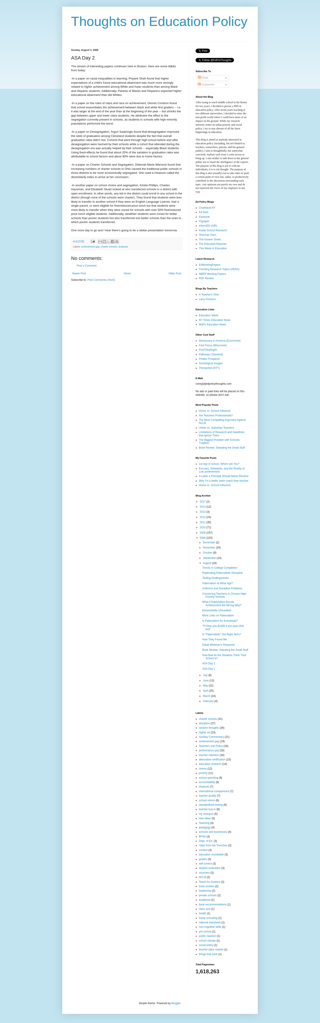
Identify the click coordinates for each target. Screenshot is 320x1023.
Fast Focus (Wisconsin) (213, 345)
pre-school (205, 931)
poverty (203, 773)
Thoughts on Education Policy (159, 21)
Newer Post (79, 273)
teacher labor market (211, 949)
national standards (210, 922)
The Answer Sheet (210, 239)
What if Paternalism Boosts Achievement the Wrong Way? (221, 603)
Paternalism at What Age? (217, 583)
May (206, 685)
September (210, 558)
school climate (207, 940)
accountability (207, 782)
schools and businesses (213, 831)
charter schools (109, 246)
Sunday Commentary (211, 736)
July (205, 675)
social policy (206, 945)
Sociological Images (211, 363)
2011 (203, 522)
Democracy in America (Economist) (219, 340)
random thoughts (209, 727)
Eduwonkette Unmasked (216, 610)
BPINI (202, 836)
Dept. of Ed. (206, 841)
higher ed (204, 732)
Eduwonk (204, 216)
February (208, 701)
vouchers (204, 872)
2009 (203, 532)
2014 (203, 506)
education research (210, 764)
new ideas (205, 818)
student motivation (209, 868)
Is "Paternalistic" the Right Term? (221, 634)
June (206, 680)
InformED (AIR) (208, 225)
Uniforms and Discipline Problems (222, 588)
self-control (205, 863)
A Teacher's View (209, 294)
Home (127, 273)
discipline (204, 723)
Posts (203, 77)
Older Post (174, 273)
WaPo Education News (212, 324)
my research (206, 813)
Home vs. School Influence (215, 410)
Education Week (208, 315)
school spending (208, 777)
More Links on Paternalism (218, 615)
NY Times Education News (214, 320)
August (207, 563)
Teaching (204, 823)
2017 (203, 501)
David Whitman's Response (218, 644)
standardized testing (211, 804)
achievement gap (90, 246)
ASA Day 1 (208, 668)
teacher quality (207, 795)
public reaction (207, 936)
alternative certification (212, 759)
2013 (203, 511)
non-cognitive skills (210, 926)
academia (204, 899)
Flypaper (204, 221)
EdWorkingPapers (209, 264)
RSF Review (206, 278)
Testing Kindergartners (215, 578)
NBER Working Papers (212, 273)
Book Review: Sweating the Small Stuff (222, 447)
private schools (208, 895)
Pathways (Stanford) (211, 354)
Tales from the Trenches (213, 845)
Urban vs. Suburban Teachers (216, 427)
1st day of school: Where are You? (219, 463)
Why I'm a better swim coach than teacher (223, 480)
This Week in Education (213, 248)
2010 (203, 527)
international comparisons (214, 791)
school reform (207, 800)
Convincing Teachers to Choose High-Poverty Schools (224, 595)
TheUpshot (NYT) (209, 368)
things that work (208, 954)
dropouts (123, 246)
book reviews (206, 886)
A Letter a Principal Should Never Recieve (223, 476)
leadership (205, 890)
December (209, 542)
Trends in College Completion (219, 567)
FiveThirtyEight (208, 349)
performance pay (209, 750)
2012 (203, 517)
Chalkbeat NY (207, 207)
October (208, 552)
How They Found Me (214, 639)
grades (203, 859)
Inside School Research (213, 230)
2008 (203, 537)
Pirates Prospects (209, 358)
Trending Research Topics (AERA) (219, 269)
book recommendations (213, 904)
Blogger (175, 1003)
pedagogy (205, 827)
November (209, 547)
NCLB (202, 877)
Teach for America (209, 881)
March (207, 696)
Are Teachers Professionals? (216, 415)
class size (204, 908)
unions (203, 768)
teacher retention (209, 755)
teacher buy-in (207, 809)
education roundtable (211, 854)
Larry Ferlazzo (207, 299)
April (206, 690)
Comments (206, 84)
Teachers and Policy (211, 746)
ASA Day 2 (208, 663)
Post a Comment (86, 265)
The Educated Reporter (213, 243)
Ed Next (203, 212)
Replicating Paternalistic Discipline (222, 572)
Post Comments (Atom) (101, 279)
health (202, 913)
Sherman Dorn (207, 234)
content (203, 850)
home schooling (208, 918)
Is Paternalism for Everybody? (220, 620)
